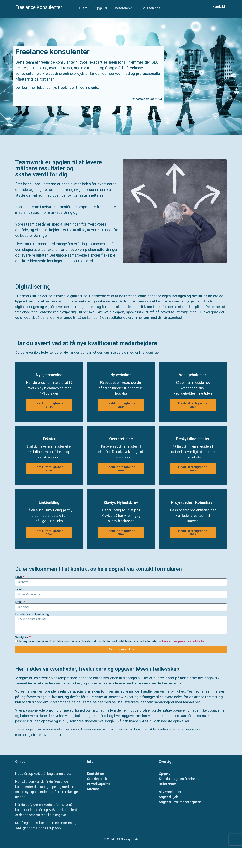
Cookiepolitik (97, 779)
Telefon (20, 589)
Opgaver (101, 8)
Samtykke (22, 637)
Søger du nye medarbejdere (180, 802)
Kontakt (218, 6)
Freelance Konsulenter (38, 7)
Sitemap (93, 789)
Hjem (83, 8)
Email (19, 601)
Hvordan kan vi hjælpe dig (32, 614)
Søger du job (168, 797)
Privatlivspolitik (98, 784)
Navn (18, 576)
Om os (20, 761)
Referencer (123, 8)
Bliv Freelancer (150, 8)
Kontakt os (95, 774)
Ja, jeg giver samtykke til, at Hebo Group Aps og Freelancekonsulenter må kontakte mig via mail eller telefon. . (112, 641)
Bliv (170, 792)
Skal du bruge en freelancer (180, 779)
